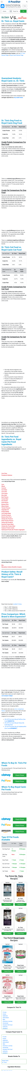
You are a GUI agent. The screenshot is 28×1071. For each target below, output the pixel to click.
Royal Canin (5, 1060)
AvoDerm (5, 1028)
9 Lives (4, 1012)
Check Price (7, 904)
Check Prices (19, 775)
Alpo (4, 1019)
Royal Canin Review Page (16, 55)
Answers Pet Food (7, 1025)
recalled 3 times (17, 604)
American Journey (7, 1021)
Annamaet (5, 1023)
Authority (5, 1026)
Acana (4, 1014)
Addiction (5, 1016)
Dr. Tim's (4, 1062)
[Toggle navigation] (1, 1)
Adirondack (6, 1017)
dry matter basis (18, 97)
